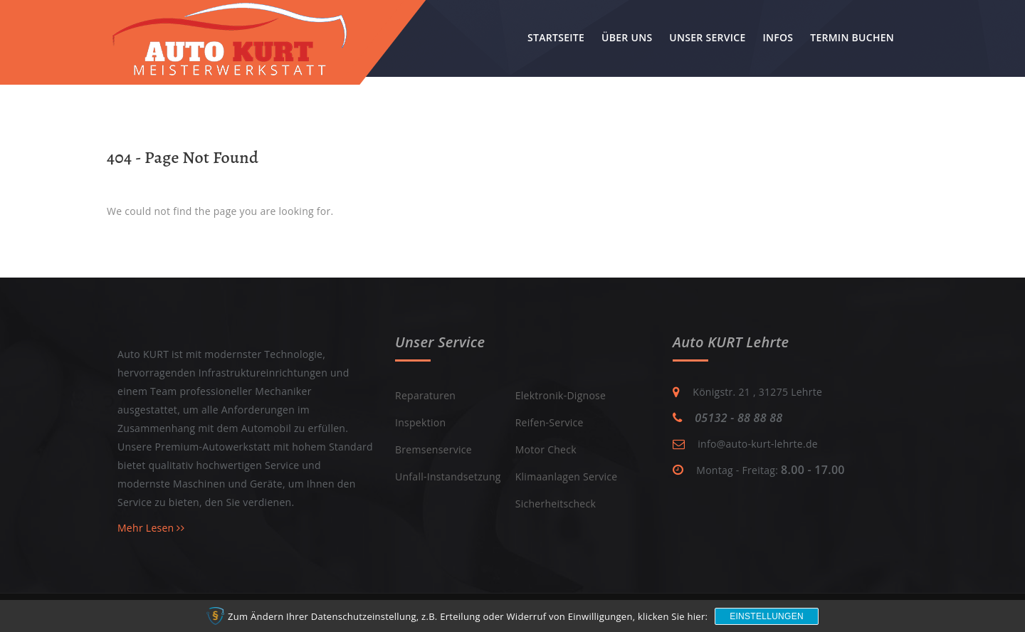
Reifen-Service (549, 422)
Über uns (626, 37)
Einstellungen (767, 616)
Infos (777, 37)
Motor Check (546, 449)
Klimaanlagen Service (566, 476)
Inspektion (420, 422)
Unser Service (707, 37)
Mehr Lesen (150, 527)
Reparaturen (425, 395)
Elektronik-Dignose (560, 395)
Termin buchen (852, 37)
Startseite (555, 37)
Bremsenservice (433, 449)
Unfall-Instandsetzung (448, 476)
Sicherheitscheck (555, 503)
